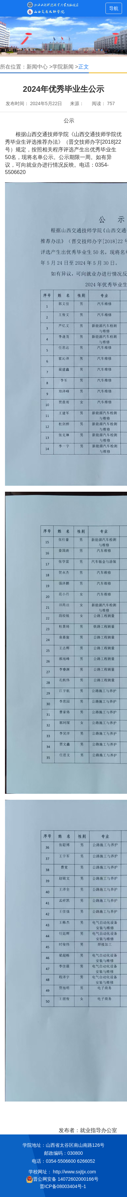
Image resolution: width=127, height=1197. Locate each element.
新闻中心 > (39, 67)
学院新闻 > (65, 67)
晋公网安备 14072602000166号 (62, 1179)
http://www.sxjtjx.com (74, 1171)
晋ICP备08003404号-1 (64, 1186)
